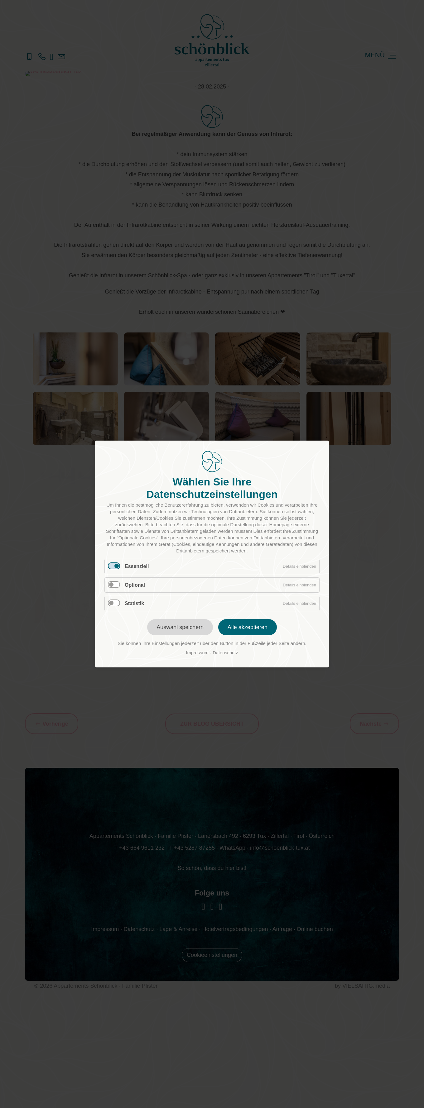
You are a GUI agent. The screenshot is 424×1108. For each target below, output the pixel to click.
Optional (135, 585)
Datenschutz (225, 652)
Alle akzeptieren (247, 627)
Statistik (134, 603)
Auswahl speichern (180, 627)
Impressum (197, 652)
